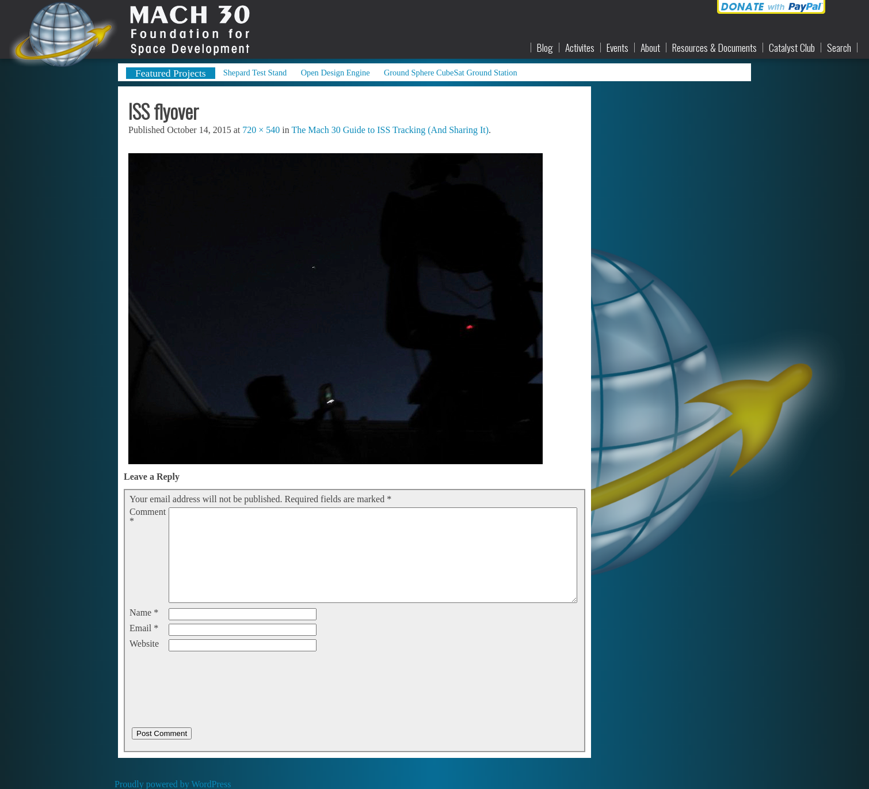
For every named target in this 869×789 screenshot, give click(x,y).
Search (839, 48)
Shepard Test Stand (255, 72)
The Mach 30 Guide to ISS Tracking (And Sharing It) (390, 130)
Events (617, 48)
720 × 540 (261, 130)
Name (143, 612)
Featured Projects (170, 73)
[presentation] (216, 677)
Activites (579, 48)
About (650, 48)
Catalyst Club (792, 48)
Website (144, 643)
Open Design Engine (335, 72)
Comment (147, 516)
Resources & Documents (714, 48)
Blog (545, 48)
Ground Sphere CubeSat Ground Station (450, 72)
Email (143, 628)
